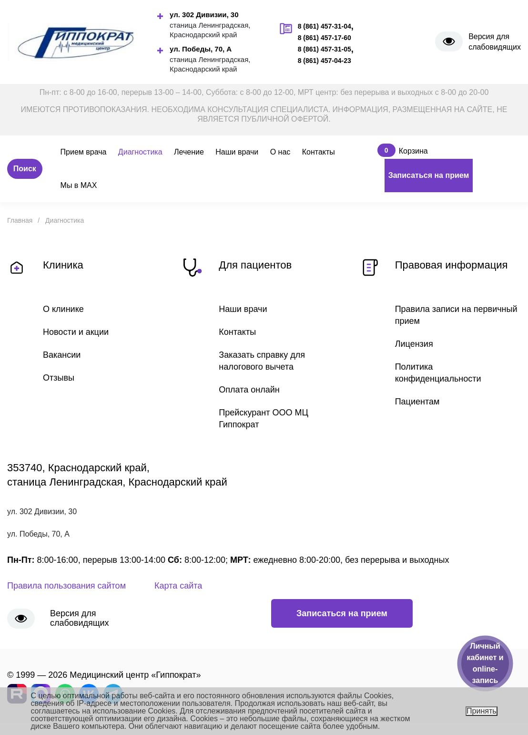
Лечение (189, 152)
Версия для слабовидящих (494, 41)
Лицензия (414, 344)
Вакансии (62, 355)
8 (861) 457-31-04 (324, 26)
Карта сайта (178, 585)
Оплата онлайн (249, 389)
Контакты (318, 152)
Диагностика (140, 152)
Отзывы (58, 378)
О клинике (63, 309)
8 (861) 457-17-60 (324, 37)
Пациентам (417, 401)
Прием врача (84, 152)
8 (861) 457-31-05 (324, 49)
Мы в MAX (79, 185)
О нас (280, 152)
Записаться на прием (428, 175)
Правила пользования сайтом (66, 585)
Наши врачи (236, 152)
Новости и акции (76, 332)
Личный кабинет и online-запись (485, 663)
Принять (482, 711)
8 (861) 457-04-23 (324, 60)
